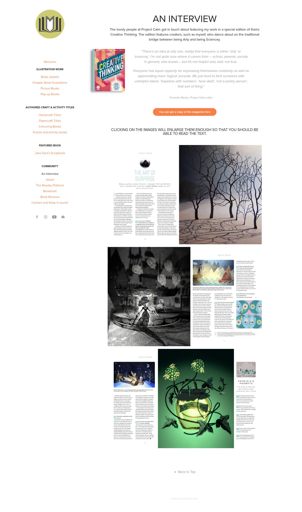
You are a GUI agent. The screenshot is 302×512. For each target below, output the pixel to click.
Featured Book (50, 145)
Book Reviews (50, 197)
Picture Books (50, 88)
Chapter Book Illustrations (50, 82)
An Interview (50, 174)
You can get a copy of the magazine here (185, 111)
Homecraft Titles (50, 115)
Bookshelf (50, 191)
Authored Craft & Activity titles (50, 107)
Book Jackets (50, 77)
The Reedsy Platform (50, 185)
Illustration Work (50, 69)
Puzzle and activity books (50, 132)
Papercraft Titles (50, 120)
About (50, 179)
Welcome (50, 62)
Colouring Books (50, 126)
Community (50, 166)
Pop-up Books (50, 94)
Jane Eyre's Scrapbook (50, 153)
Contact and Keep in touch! (50, 202)
